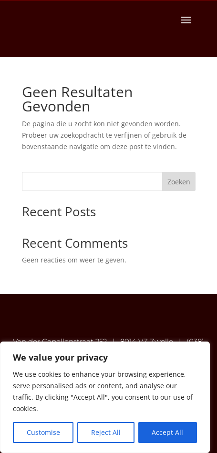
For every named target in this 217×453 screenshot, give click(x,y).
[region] (105, 397)
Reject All (106, 432)
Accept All (167, 432)
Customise (43, 432)
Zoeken (178, 181)
